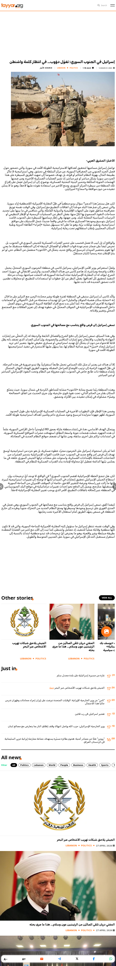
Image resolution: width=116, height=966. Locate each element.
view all (107, 597)
